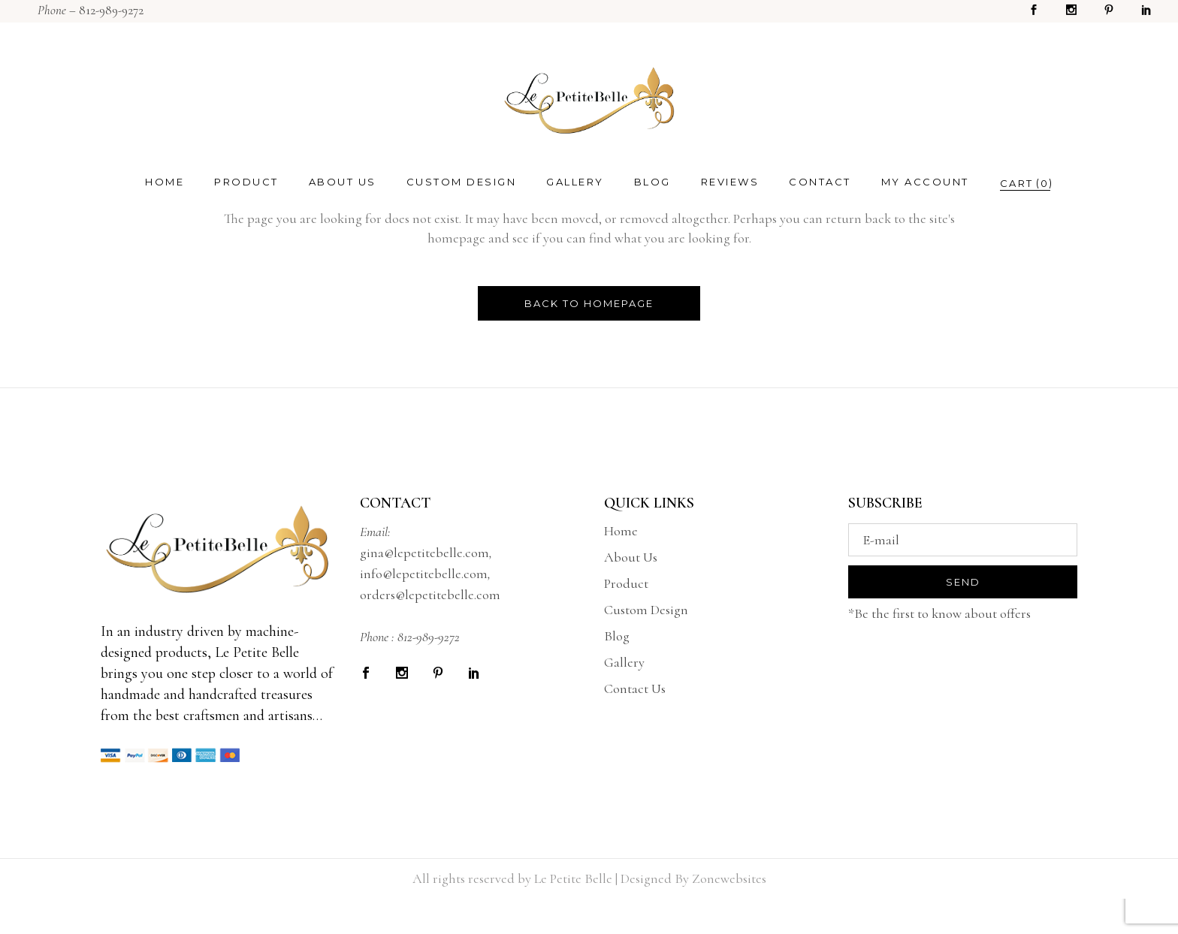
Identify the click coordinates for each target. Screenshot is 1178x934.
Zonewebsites (729, 878)
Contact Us (635, 688)
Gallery (624, 662)
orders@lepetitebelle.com (430, 594)
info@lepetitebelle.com (424, 573)
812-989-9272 (111, 10)
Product (626, 583)
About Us (630, 557)
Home (621, 531)
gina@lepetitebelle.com (424, 552)
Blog (617, 636)
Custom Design (646, 609)
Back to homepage (589, 303)
